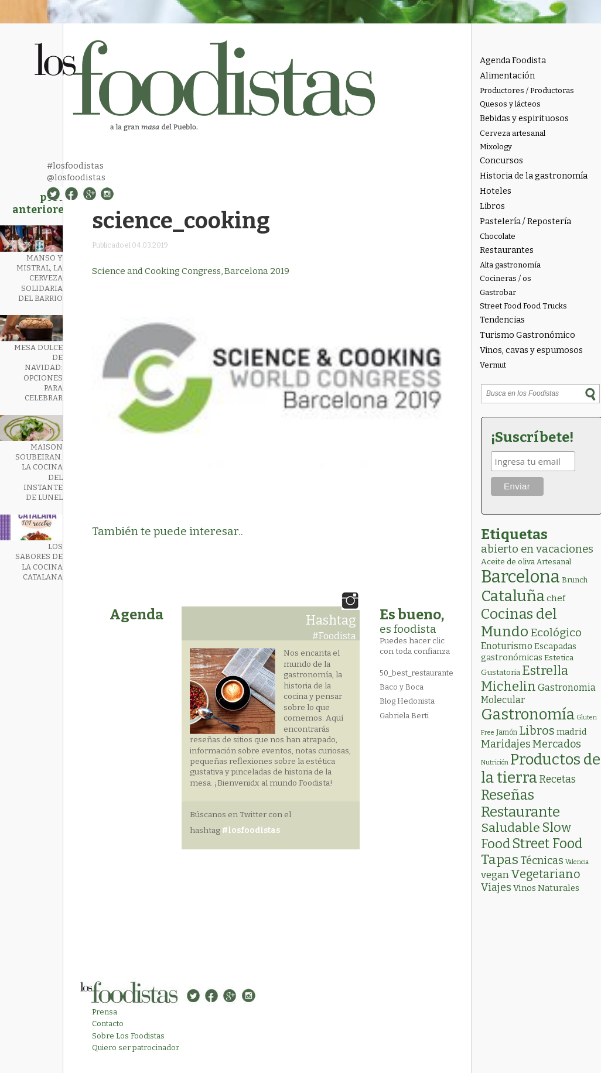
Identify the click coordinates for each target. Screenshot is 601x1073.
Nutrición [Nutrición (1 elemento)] (494, 762)
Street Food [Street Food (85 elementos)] (547, 843)
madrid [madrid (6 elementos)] (571, 731)
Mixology (496, 146)
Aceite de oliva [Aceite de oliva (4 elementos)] (508, 562)
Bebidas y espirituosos (524, 119)
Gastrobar (498, 292)
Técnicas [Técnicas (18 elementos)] (542, 860)
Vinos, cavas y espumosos (531, 350)
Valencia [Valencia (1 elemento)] (577, 862)
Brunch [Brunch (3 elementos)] (575, 579)
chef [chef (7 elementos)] (556, 598)
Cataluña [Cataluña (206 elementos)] (513, 596)
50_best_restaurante (416, 673)
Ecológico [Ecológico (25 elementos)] (556, 632)
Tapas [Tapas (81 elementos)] (499, 860)
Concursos (501, 161)
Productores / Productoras (527, 90)
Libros (492, 206)
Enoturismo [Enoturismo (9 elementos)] (506, 646)
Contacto (108, 1023)
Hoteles (495, 191)
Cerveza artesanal (512, 133)
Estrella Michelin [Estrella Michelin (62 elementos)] (524, 678)
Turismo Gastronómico (527, 335)
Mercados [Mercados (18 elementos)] (556, 744)
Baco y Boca (402, 687)
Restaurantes (507, 250)
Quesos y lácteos (510, 104)
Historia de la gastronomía (534, 176)
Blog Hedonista (407, 701)
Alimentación (507, 76)
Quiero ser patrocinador (135, 1047)
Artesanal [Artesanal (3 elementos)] (554, 561)
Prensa (104, 1011)
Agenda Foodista (513, 61)
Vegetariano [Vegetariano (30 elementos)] (545, 874)
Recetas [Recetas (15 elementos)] (557, 779)
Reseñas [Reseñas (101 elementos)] (507, 795)
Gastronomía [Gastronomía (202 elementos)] (528, 714)
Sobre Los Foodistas (128, 1035)
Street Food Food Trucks (523, 305)
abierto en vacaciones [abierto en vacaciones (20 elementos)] (537, 549)
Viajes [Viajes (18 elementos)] (496, 887)
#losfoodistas (75, 165)
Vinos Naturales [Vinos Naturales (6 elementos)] (546, 888)
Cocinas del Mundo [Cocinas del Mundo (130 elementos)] (519, 622)
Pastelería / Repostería (525, 222)
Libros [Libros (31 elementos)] (537, 731)
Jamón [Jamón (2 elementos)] (506, 732)
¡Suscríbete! (532, 437)
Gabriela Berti (404, 715)
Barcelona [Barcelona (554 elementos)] (520, 577)
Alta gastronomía (510, 264)
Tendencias (502, 320)
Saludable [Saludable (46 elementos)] (510, 827)
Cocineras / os (505, 278)
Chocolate (497, 236)
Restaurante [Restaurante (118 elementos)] (520, 811)
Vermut (493, 365)
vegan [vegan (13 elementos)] (495, 875)
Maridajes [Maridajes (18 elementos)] (506, 744)
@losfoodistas (76, 177)
